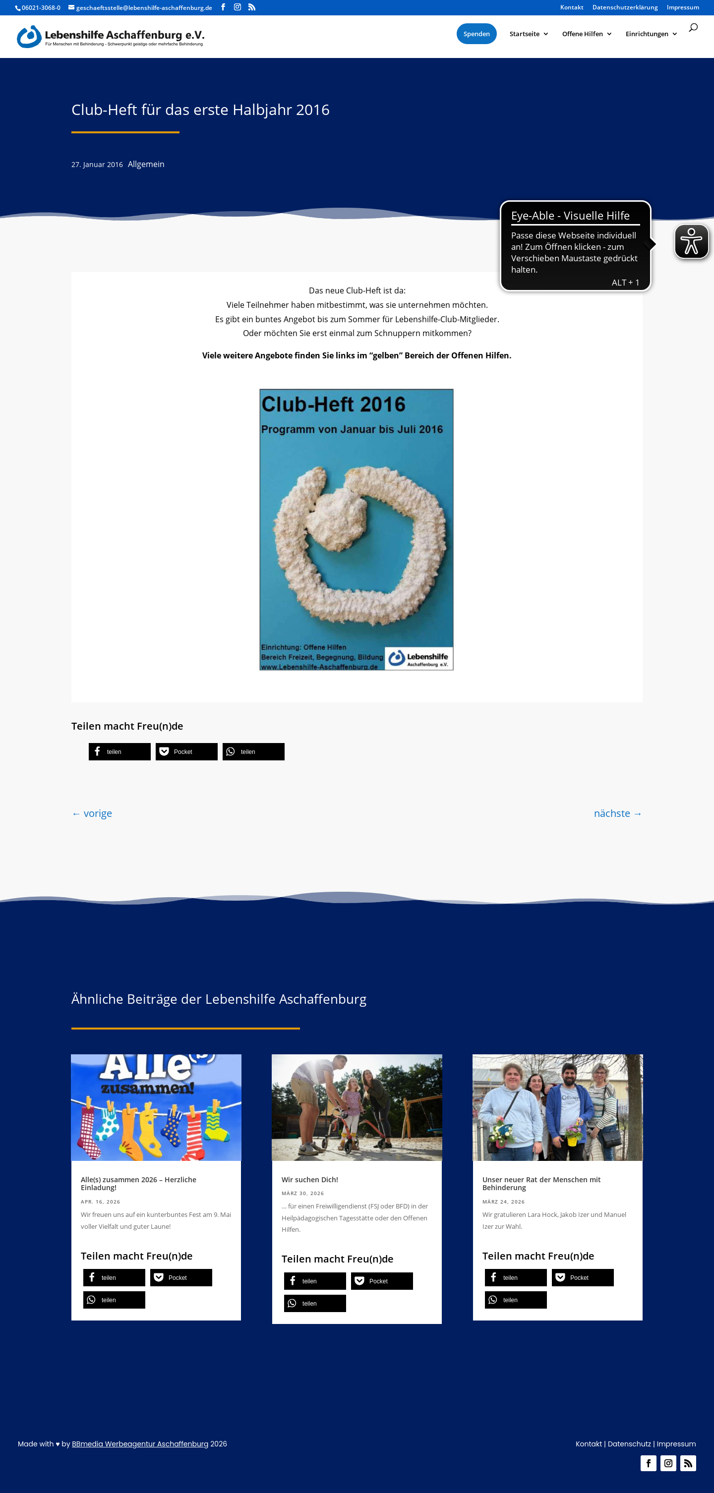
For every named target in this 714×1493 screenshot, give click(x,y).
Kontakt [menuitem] (572, 7)
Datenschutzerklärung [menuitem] (625, 7)
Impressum (676, 1444)
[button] (120, 751)
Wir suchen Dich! (310, 1179)
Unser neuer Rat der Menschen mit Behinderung (541, 1184)
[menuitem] (477, 33)
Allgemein (146, 164)
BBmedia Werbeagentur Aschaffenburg (140, 1444)
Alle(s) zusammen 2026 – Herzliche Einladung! (138, 1184)
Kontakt (589, 1444)
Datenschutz (629, 1444)
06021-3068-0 (41, 7)
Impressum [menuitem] (683, 7)
